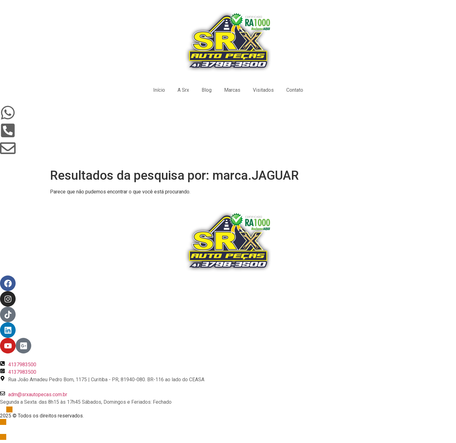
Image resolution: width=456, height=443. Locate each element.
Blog (207, 90)
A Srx (183, 90)
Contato (294, 90)
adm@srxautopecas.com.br (37, 394)
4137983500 (22, 365)
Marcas (232, 90)
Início (159, 90)
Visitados (263, 90)
